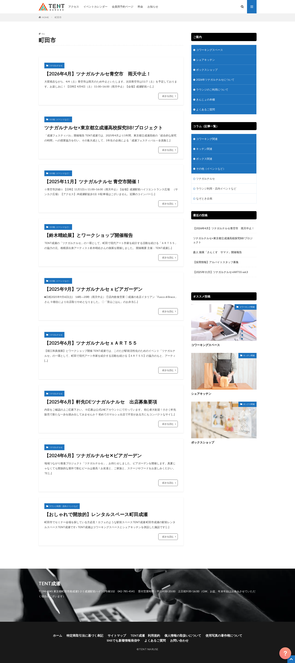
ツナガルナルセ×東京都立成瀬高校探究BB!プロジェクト (103, 127)
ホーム (57, 635)
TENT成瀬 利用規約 (145, 635)
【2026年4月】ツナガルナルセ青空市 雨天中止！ (97, 73)
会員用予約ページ (122, 6)
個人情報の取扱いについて (182, 635)
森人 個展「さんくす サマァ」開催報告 (217, 252)
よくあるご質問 (205, 109)
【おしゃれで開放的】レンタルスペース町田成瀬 (96, 514)
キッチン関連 (204, 148)
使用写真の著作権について (224, 635)
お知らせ (152, 6)
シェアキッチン (205, 59)
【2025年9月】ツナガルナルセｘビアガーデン (93, 289)
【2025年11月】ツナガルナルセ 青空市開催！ (92, 181)
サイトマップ (117, 635)
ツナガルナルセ (56, 65)
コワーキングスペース (209, 49)
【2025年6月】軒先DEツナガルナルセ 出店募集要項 (100, 401)
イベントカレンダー (95, 6)
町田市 (58, 17)
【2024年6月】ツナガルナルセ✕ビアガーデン (95, 455)
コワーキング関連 (207, 138)
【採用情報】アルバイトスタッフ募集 (216, 262)
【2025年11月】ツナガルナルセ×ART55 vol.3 (222, 272)
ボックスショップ (207, 69)
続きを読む (168, 96)
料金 (140, 6)
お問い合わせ (179, 640)
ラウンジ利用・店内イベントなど (63, 506)
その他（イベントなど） (59, 119)
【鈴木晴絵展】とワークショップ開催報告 (88, 235)
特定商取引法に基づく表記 (85, 635)
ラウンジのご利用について (212, 89)
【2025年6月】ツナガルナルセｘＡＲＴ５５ (90, 343)
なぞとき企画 (204, 198)
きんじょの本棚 (205, 99)
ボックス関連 (204, 158)
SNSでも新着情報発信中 (123, 640)
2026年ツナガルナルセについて (215, 79)
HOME (45, 17)
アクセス (73, 6)
